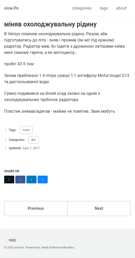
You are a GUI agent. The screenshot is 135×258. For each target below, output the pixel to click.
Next (99, 208)
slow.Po (11, 8)
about (121, 8)
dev (33, 140)
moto (26, 130)
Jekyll (44, 247)
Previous (36, 208)
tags (104, 8)
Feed (10, 240)
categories (81, 8)
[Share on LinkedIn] (31, 179)
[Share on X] (9, 179)
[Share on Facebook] (20, 179)
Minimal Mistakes (63, 247)
